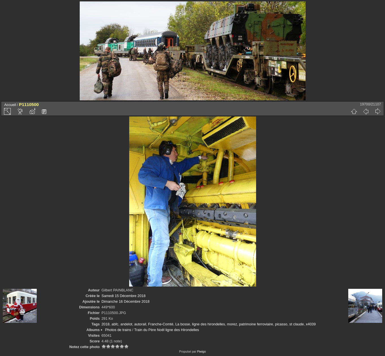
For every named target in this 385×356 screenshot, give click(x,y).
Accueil (10, 105)
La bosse (182, 324)
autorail (140, 324)
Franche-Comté (160, 324)
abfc (115, 324)
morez (232, 324)
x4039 (311, 324)
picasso (281, 324)
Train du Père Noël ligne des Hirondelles (166, 330)
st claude (296, 324)
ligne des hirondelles (208, 324)
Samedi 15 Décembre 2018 (123, 296)
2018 (105, 324)
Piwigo (201, 351)
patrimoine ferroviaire (256, 324)
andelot (126, 324)
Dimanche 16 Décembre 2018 (125, 301)
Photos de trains (118, 330)
